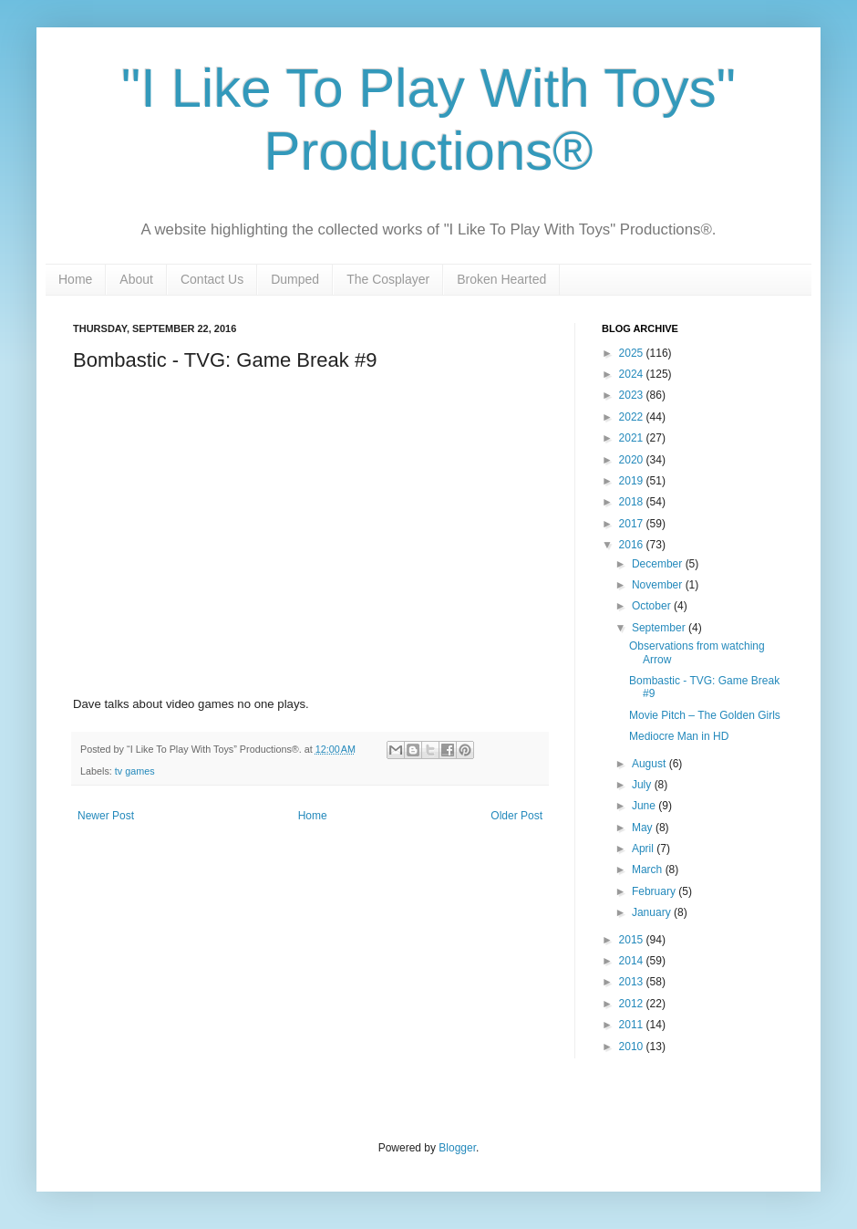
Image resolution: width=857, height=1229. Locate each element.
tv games (135, 771)
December (659, 563)
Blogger (457, 1147)
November (659, 584)
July (643, 784)
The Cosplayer (387, 279)
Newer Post (105, 815)
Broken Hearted (501, 279)
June (645, 805)
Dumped (295, 279)
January (653, 912)
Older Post (516, 815)
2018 (632, 501)
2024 (632, 374)
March (649, 869)
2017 (632, 523)
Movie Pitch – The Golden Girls (704, 715)
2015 (632, 939)
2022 (632, 417)
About (136, 279)
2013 (632, 981)
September (660, 627)
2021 (632, 438)
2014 (632, 960)
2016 (632, 544)
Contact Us (212, 279)
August (650, 763)
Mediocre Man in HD (678, 736)
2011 (632, 1024)
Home (75, 279)
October (653, 605)
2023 (632, 395)
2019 (632, 480)
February (655, 891)
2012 (632, 1003)
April (644, 848)
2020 (632, 459)
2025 (632, 353)
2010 (632, 1046)
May (644, 827)
